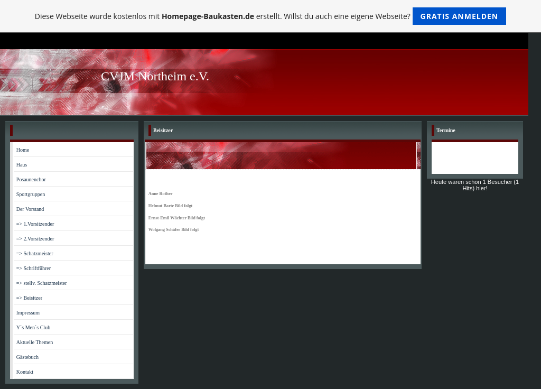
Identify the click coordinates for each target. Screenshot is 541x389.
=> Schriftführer (33, 268)
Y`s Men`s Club (33, 327)
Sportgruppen (30, 194)
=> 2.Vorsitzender (35, 239)
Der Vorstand (30, 209)
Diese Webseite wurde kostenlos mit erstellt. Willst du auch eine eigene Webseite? (271, 16)
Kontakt (24, 372)
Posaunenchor (31, 179)
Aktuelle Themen (34, 342)
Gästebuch (27, 357)
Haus (21, 165)
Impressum (28, 313)
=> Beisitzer (29, 298)
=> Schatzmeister (34, 253)
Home (22, 150)
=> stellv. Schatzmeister (41, 283)
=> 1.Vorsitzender (35, 224)
